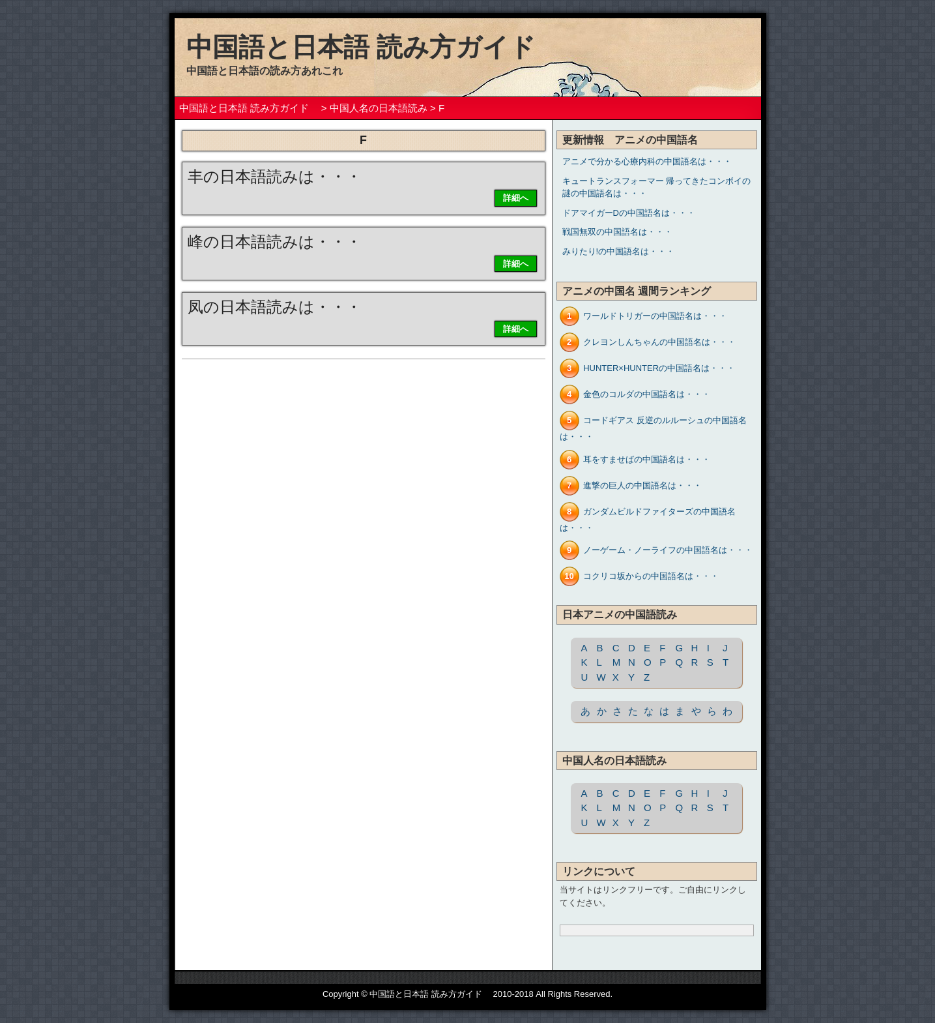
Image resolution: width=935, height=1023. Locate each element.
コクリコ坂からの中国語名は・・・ (651, 576)
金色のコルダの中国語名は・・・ (646, 394)
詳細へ (515, 198)
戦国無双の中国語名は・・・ (617, 232)
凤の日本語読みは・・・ (275, 307)
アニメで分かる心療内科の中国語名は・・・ (647, 161)
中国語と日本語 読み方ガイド (374, 47)
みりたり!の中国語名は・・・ (618, 251)
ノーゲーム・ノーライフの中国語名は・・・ (668, 550)
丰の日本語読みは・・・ (275, 176)
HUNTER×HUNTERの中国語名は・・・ (659, 368)
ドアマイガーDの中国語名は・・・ (628, 213)
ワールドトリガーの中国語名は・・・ (655, 316)
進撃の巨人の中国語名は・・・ (642, 485)
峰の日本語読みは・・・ (275, 241)
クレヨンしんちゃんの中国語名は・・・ (659, 342)
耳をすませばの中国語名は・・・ (646, 459)
